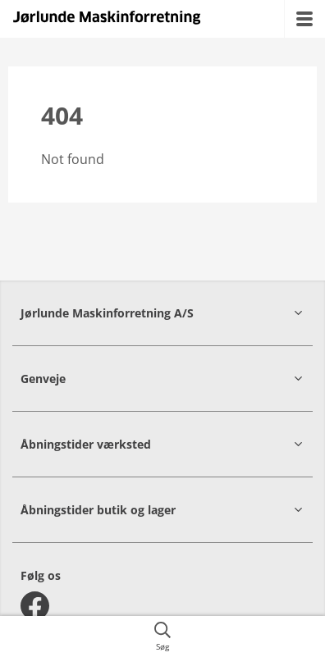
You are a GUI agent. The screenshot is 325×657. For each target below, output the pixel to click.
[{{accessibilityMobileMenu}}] (304, 19)
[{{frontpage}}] (106, 19)
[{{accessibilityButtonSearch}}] (162, 636)
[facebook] (35, 605)
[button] (162, 313)
